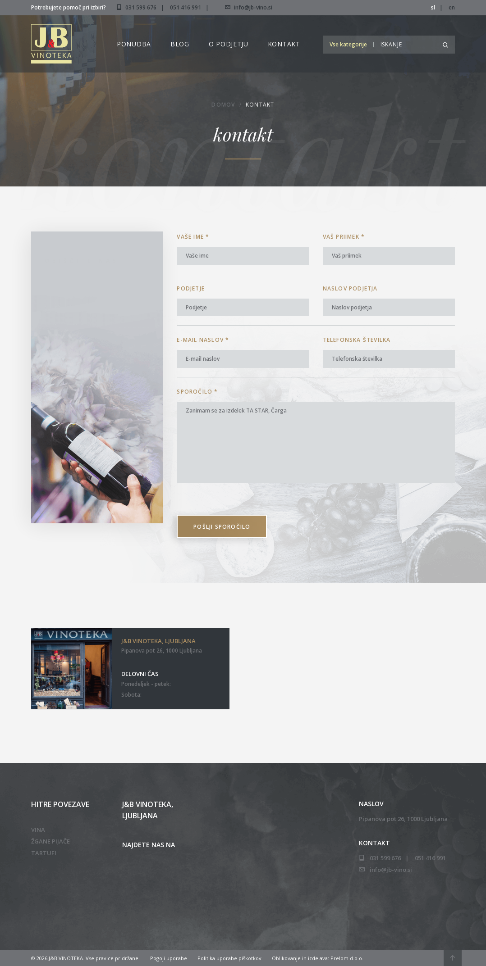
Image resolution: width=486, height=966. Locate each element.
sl (433, 7)
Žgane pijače (50, 841)
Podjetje (191, 288)
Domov (223, 105)
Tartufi (43, 853)
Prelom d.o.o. (346, 958)
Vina (38, 829)
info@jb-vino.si (248, 7)
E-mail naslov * (203, 340)
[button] (350, 44)
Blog (179, 44)
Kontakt (284, 44)
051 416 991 (185, 7)
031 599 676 (140, 7)
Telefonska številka (357, 340)
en (452, 7)
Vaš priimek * (344, 236)
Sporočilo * (197, 391)
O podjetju (228, 44)
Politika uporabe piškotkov (229, 958)
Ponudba (134, 44)
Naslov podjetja (350, 288)
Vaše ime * (193, 236)
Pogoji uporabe (168, 958)
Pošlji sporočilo (221, 527)
